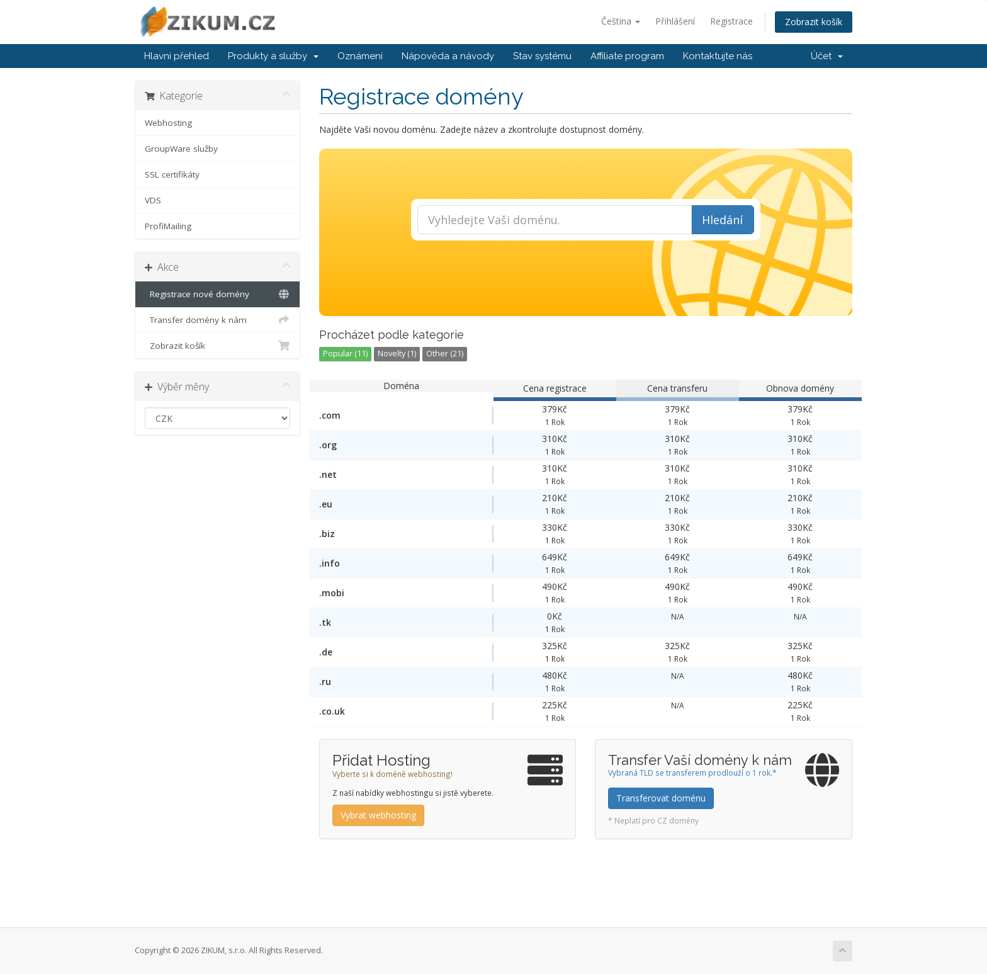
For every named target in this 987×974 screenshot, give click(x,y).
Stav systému (542, 56)
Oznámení (360, 56)
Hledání (722, 219)
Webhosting (168, 122)
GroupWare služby (181, 148)
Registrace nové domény (217, 294)
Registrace (731, 21)
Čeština (620, 21)
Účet (827, 56)
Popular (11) (345, 353)
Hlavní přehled (176, 56)
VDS (153, 200)
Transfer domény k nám (217, 319)
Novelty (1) (397, 353)
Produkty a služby (273, 56)
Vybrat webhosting (378, 815)
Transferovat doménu (661, 798)
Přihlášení (675, 21)
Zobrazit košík (813, 22)
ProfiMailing (168, 226)
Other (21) (444, 353)
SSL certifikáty (172, 174)
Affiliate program (627, 56)
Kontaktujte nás (717, 56)
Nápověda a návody (448, 56)
